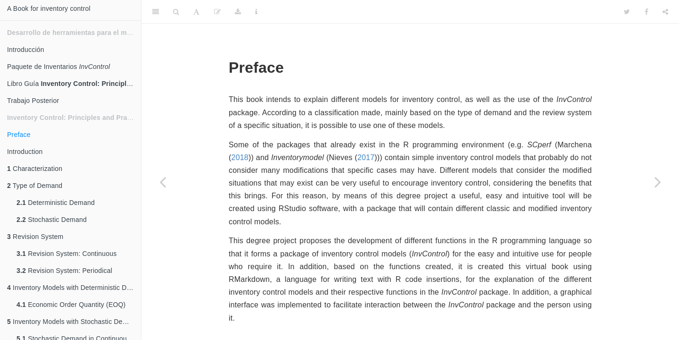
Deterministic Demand (56, 202)
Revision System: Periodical (64, 270)
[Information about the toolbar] (256, 12)
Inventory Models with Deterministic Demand (74, 287)
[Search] (176, 12)
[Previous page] (162, 182)
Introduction (25, 151)
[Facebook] (646, 12)
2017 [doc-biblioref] (365, 157)
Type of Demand (34, 185)
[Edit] (217, 12)
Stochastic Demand (52, 219)
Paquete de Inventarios (58, 66)
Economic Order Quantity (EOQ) (71, 304)
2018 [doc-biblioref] (240, 157)
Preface (19, 134)
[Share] (665, 12)
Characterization (34, 168)
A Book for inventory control (49, 8)
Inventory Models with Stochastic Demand (73, 321)
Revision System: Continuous (66, 253)
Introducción (25, 49)
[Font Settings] (196, 12)
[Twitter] (627, 12)
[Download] (238, 12)
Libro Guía (74, 83)
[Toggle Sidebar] (155, 12)
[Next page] (658, 182)
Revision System (35, 236)
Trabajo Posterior (33, 100)
